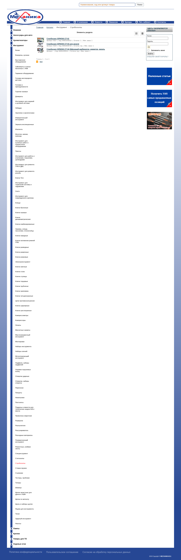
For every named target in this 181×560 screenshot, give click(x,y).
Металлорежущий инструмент (22, 357)
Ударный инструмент (23, 518)
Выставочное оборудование (20, 61)
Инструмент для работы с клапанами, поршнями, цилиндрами (25, 157)
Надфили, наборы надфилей (22, 364)
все (41, 62)
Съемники (19, 473)
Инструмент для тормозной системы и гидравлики (23, 184)
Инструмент (18, 45)
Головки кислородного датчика (23, 79)
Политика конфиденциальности (25, 552)
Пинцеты (18, 393)
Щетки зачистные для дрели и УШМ (23, 493)
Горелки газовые (21, 91)
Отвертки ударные (22, 376)
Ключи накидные (21, 236)
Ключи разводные (22, 247)
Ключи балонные (21, 208)
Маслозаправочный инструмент (22, 336)
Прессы (18, 151)
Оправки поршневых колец (23, 370)
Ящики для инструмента (24, 509)
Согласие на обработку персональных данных (106, 552)
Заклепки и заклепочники (24, 113)
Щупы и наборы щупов (23, 504)
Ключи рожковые (21, 257)
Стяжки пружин (21, 468)
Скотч (17, 191)
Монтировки (19, 341)
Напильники (19, 397)
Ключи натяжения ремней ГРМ (25, 241)
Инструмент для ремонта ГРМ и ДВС (24, 165)
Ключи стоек (20, 271)
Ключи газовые (21, 212)
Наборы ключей (21, 351)
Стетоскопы (19, 458)
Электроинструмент (22, 262)
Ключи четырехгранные (24, 296)
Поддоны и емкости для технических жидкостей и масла (24, 409)
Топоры (18, 483)
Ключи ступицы (21, 276)
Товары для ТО (20, 539)
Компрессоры (20, 320)
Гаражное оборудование (24, 73)
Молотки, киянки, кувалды (21, 135)
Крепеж (16, 534)
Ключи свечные (21, 267)
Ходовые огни (19, 544)
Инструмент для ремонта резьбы (24, 172)
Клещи (17, 203)
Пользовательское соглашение (62, 552)
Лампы (16, 528)
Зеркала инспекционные (24, 124)
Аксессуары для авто (22, 35)
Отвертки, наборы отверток (22, 382)
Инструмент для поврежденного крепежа (24, 197)
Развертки (19, 420)
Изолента (18, 129)
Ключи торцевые (21, 281)
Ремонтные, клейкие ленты (23, 447)
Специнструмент (21, 453)
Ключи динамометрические (23, 218)
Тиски (17, 514)
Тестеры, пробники (22, 478)
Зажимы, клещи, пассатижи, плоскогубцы (24, 230)
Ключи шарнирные (22, 306)
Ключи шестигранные (23, 310)
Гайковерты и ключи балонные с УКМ (22, 67)
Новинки (17, 30)
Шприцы (18, 487)
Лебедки (18, 108)
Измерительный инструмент (21, 118)
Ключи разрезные (22, 252)
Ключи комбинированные (24, 224)
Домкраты (19, 96)
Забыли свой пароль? (157, 57)
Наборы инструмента (23, 346)
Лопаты (18, 325)
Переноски (19, 388)
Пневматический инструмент (21, 441)
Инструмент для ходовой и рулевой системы (24, 102)
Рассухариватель (21, 430)
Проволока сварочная (23, 416)
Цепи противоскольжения (25, 301)
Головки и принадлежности (21, 86)
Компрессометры (21, 315)
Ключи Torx (19, 178)
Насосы (18, 523)
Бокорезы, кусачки (22, 55)
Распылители (20, 425)
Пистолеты (19, 402)
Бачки (17, 50)
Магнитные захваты (22, 330)
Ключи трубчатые (21, 286)
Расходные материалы (24, 435)
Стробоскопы (20, 463)
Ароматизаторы (20, 40)
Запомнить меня (158, 50)
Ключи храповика (21, 291)
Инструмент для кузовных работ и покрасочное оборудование (21, 143)
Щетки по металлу (22, 499)
